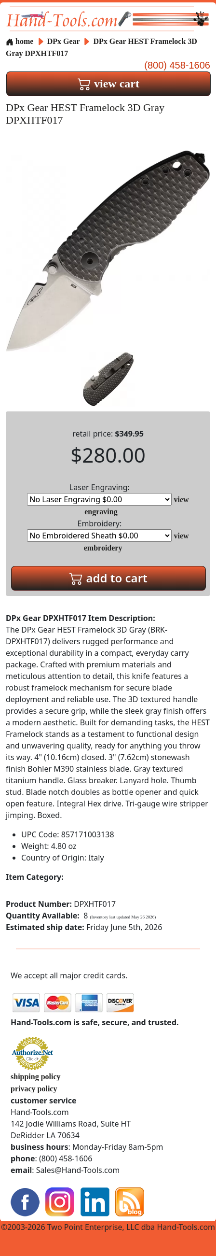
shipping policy (36, 1077)
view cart (108, 83)
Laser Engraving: (99, 494)
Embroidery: (99, 530)
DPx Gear (64, 41)
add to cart (108, 578)
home (19, 41)
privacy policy (34, 1089)
